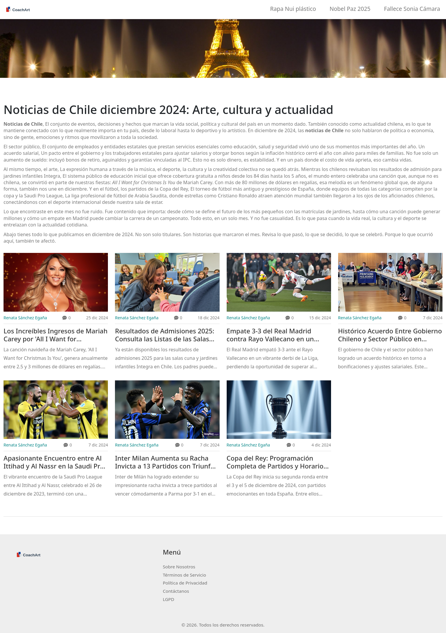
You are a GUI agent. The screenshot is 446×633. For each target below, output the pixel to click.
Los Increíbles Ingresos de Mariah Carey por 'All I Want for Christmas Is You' (56, 335)
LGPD (168, 599)
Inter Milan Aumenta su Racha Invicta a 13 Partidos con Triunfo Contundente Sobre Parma (164, 462)
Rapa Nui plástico (293, 9)
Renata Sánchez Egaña (25, 317)
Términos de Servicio (184, 575)
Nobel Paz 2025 (350, 9)
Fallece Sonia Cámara (412, 9)
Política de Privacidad (185, 583)
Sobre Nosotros (179, 567)
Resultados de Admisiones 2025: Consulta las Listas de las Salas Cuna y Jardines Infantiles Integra (166, 335)
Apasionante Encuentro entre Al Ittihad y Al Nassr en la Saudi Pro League (54, 462)
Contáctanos (176, 591)
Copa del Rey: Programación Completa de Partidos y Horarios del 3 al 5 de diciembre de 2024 (277, 462)
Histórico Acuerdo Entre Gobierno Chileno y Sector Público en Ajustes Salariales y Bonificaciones (390, 335)
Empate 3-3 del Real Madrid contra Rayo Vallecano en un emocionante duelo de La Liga (273, 335)
